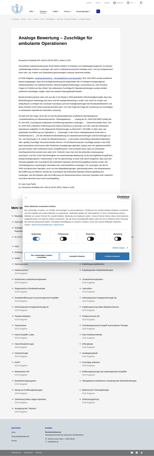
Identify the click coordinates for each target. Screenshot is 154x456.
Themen (43, 11)
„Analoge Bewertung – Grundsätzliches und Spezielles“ (58, 78)
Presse (69, 11)
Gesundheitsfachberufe (20, 436)
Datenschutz (16, 453)
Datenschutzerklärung (42, 225)
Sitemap (39, 453)
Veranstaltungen (85, 11)
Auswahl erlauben (77, 256)
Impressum (59, 225)
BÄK (32, 11)
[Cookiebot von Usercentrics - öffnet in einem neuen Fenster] (119, 197)
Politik (56, 11)
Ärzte (13, 432)
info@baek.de (53, 442)
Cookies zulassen (112, 256)
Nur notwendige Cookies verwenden (41, 256)
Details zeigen (119, 248)
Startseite (15, 19)
